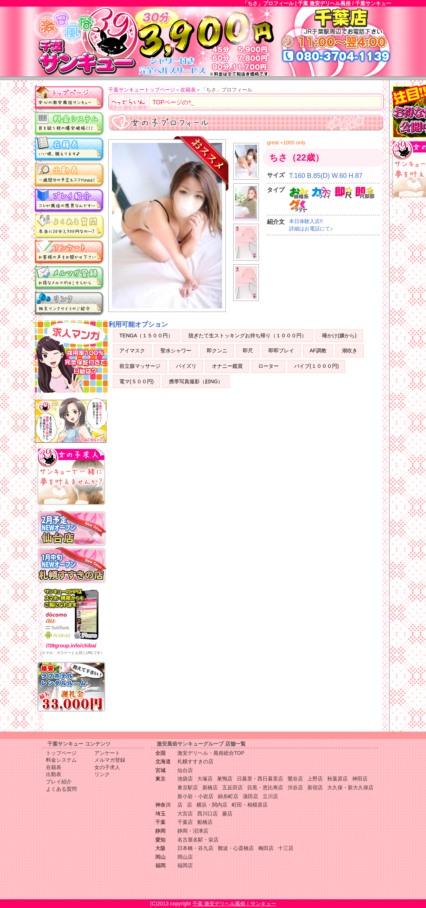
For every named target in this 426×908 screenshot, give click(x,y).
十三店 (285, 848)
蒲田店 (250, 796)
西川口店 (207, 814)
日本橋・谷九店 (195, 848)
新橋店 (210, 787)
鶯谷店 (295, 779)
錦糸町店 (228, 796)
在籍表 (70, 149)
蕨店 (227, 814)
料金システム (70, 123)
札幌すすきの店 (195, 761)
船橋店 (205, 822)
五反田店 (232, 787)
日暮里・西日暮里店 (260, 779)
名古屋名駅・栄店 (198, 840)
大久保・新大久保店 (350, 787)
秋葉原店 (337, 779)
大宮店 (185, 814)
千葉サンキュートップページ (141, 90)
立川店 (270, 796)
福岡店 (185, 865)
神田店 (360, 779)
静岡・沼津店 (192, 831)
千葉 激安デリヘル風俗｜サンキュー (234, 904)
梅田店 (266, 848)
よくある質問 (70, 226)
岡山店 (185, 857)
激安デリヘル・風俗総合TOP (211, 753)
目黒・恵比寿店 (265, 787)
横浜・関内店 (211, 805)
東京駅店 (187, 787)
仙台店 (185, 770)
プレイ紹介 (70, 200)
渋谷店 (295, 787)
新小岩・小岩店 (195, 796)
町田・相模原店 (250, 805)
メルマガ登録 (70, 277)
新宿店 (315, 787)
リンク (70, 303)
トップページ (70, 97)
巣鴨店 (224, 779)
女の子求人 (107, 767)
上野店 (315, 779)
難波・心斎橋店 (236, 848)
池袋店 (185, 779)
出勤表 (70, 174)
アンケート (70, 252)
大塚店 (205, 779)
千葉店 (185, 822)
